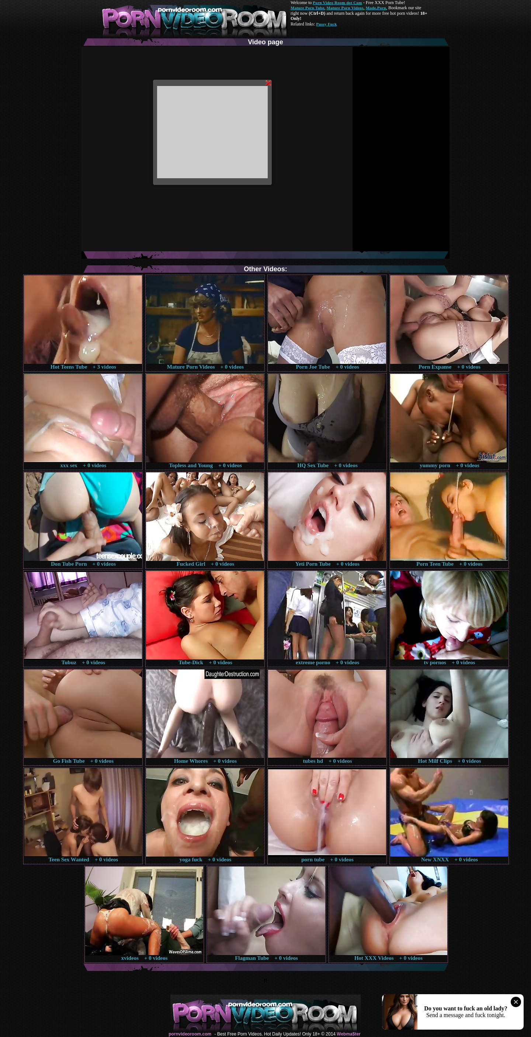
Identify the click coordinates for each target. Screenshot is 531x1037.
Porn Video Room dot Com (337, 2)
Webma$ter (348, 1034)
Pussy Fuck (326, 24)
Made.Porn (376, 8)
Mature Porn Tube (307, 8)
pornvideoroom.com (190, 1034)
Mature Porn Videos (345, 8)
